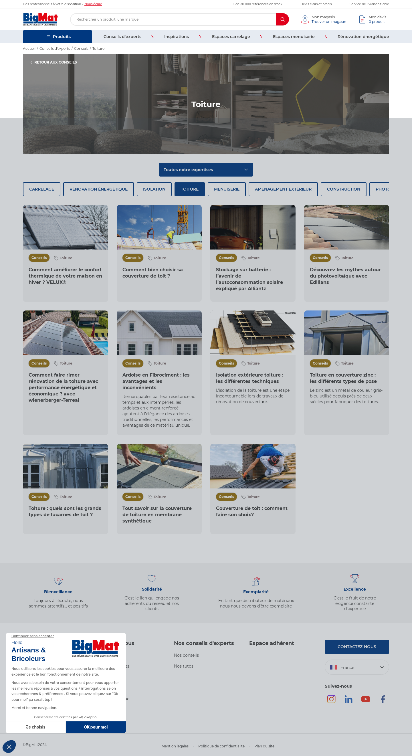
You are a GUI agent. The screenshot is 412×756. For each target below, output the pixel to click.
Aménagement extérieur (283, 189)
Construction (343, 189)
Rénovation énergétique (99, 189)
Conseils (39, 258)
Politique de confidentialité (221, 746)
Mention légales (175, 746)
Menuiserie (226, 189)
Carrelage (41, 189)
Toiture (190, 189)
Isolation (154, 189)
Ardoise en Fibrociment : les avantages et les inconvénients (156, 381)
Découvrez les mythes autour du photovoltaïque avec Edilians (345, 276)
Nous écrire (93, 4)
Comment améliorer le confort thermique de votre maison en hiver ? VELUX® (65, 276)
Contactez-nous (357, 646)
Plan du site (264, 746)
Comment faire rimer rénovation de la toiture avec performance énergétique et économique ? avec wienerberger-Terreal (63, 387)
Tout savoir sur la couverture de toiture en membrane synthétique (157, 515)
